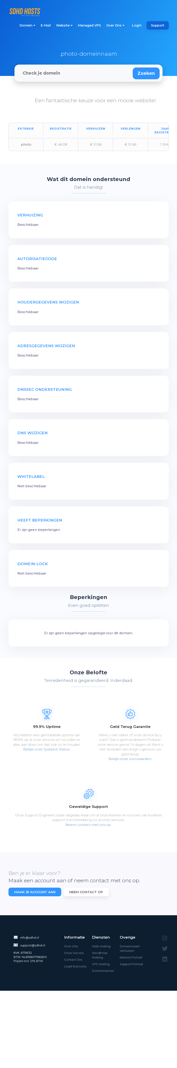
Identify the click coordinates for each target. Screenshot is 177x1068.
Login (137, 25)
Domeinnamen (103, 970)
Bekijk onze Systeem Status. (46, 749)
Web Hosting (101, 946)
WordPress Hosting (99, 955)
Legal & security (75, 966)
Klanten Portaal (131, 957)
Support (157, 25)
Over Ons (115, 25)
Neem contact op (86, 892)
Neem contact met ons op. (88, 825)
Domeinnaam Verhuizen (130, 948)
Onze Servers (74, 953)
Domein (27, 25)
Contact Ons (73, 959)
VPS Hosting (101, 964)
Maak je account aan (34, 892)
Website (64, 25)
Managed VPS (89, 25)
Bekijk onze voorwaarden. (130, 759)
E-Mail (46, 25)
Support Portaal (131, 964)
